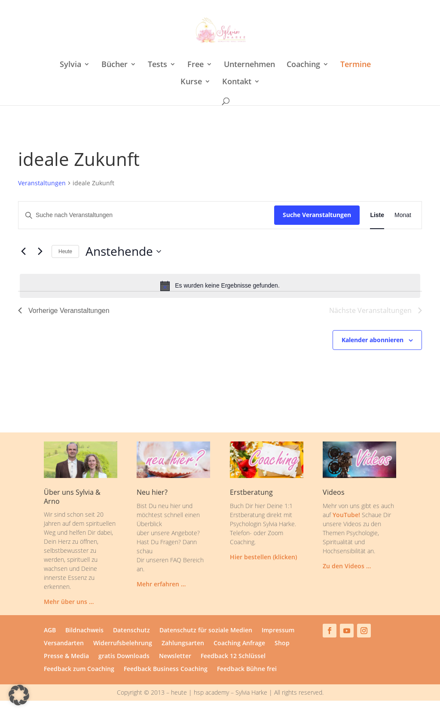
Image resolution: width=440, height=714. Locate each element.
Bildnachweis (84, 630)
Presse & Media (66, 656)
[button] (19, 695)
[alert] (220, 286)
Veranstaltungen (42, 183)
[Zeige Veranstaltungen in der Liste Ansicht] (377, 215)
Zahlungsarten (183, 643)
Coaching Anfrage (239, 643)
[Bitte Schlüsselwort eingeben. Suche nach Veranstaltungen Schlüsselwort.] (146, 215)
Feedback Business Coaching (166, 669)
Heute (65, 251)
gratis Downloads (124, 656)
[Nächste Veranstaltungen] (40, 251)
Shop (282, 643)
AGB (50, 630)
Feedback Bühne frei (247, 669)
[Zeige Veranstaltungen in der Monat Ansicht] (402, 215)
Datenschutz (131, 630)
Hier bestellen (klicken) (263, 557)
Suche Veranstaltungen (317, 215)
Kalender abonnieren (372, 340)
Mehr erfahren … (161, 584)
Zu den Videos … (347, 566)
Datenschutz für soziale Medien (205, 630)
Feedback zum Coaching (79, 669)
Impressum (278, 630)
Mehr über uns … (69, 602)
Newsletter (175, 656)
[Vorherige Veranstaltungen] (23, 251)
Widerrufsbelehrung (122, 643)
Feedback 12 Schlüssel (233, 656)
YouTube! (346, 515)
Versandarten (64, 643)
